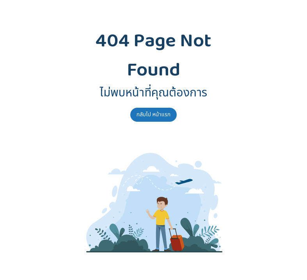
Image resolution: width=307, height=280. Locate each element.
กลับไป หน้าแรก (153, 114)
